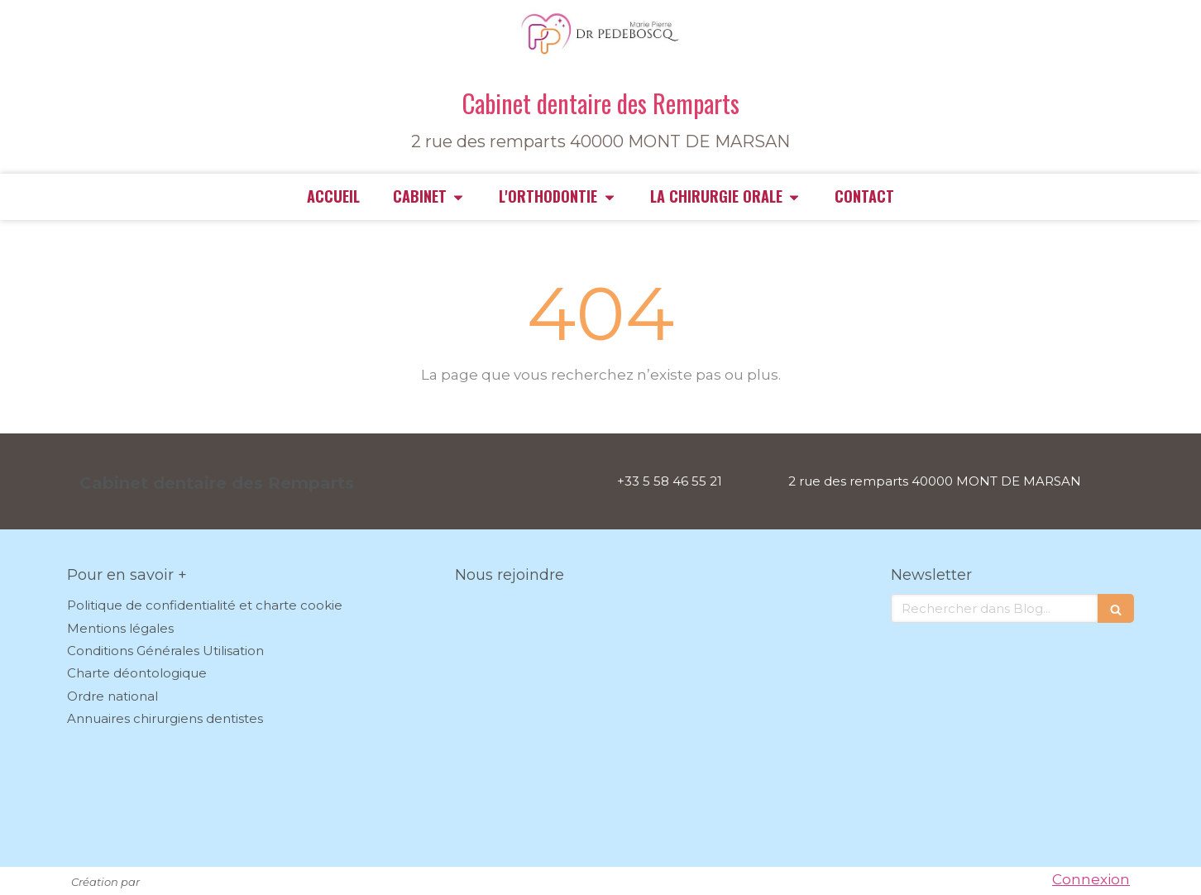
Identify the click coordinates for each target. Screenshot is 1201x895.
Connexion (1091, 879)
